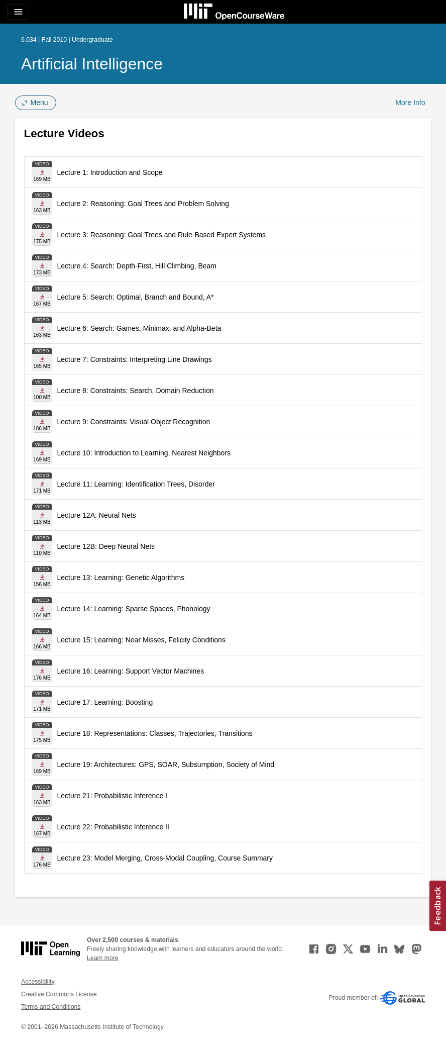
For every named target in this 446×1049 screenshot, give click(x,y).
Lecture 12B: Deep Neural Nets (106, 546)
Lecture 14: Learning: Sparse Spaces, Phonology (133, 609)
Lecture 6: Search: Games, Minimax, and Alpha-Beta (139, 328)
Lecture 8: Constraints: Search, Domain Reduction (135, 391)
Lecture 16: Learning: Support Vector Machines (130, 671)
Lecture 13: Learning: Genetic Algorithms (121, 578)
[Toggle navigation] (18, 12)
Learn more (103, 958)
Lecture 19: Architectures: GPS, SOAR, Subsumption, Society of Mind (166, 764)
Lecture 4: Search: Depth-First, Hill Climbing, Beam (136, 266)
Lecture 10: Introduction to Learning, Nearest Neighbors (144, 453)
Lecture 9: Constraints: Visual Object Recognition (133, 422)
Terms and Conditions (50, 1006)
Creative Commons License (58, 994)
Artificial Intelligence (92, 64)
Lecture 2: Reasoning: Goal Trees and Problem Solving (143, 204)
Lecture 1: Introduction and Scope (110, 172)
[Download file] (42, 172)
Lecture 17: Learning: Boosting (105, 702)
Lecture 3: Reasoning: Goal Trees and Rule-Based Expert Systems (161, 235)
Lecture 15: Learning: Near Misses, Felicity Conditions (141, 640)
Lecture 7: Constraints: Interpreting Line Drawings (134, 359)
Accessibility (38, 981)
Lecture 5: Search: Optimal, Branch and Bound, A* (135, 297)
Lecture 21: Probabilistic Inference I (112, 796)
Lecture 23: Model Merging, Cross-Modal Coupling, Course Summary (165, 858)
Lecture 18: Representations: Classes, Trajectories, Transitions (155, 733)
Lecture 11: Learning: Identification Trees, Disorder (136, 484)
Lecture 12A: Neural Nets (96, 515)
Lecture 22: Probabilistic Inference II (113, 827)
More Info (410, 103)
